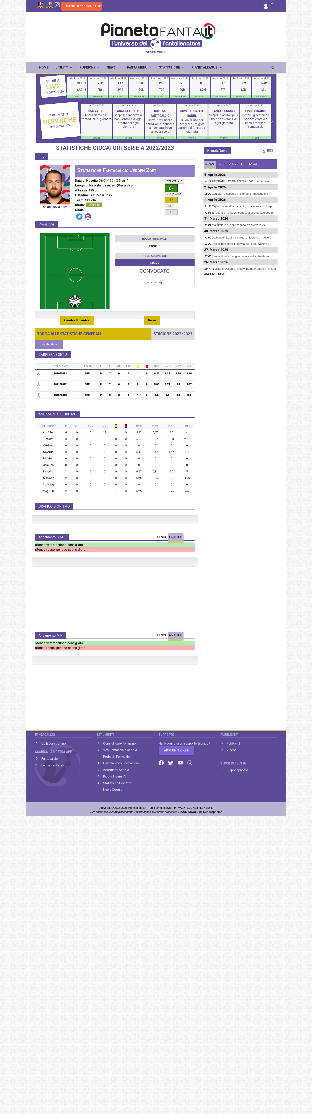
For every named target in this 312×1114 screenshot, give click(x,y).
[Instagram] (57, 4)
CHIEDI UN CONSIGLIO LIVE (83, 6)
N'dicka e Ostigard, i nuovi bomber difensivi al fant (244, 268)
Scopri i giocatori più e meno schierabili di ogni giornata (224, 118)
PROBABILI (98, 96)
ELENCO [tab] (161, 624)
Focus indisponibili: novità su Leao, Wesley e (240, 243)
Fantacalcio (49, 1047)
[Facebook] (162, 1051)
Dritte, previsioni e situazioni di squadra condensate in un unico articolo (160, 125)
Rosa (152, 320)
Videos (232, 1039)
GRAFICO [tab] (175, 624)
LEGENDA (49, 344)
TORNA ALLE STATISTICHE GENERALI (69, 334)
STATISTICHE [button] (169, 67)
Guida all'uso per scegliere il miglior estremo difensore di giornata (192, 125)
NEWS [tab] (209, 164)
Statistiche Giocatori (117, 1072)
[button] (267, 4)
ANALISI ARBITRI (128, 111)
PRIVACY (179, 1096)
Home (44, 67)
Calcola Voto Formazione (121, 1052)
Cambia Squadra (76, 320)
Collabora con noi (54, 1032)
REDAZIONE (205, 1096)
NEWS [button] (111, 67)
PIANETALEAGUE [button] (205, 67)
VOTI (77, 96)
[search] (273, 66)
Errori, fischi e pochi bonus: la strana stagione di (242, 212)
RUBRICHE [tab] (236, 164)
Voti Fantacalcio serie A (120, 1039)
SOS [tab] (221, 164)
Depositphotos (238, 1059)
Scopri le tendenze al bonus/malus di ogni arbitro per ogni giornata (128, 120)
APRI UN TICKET (176, 1039)
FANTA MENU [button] (137, 67)
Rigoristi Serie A (114, 1065)
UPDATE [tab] (253, 164)
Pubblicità (233, 1032)
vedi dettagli (154, 282)
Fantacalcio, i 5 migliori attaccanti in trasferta (240, 256)
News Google (112, 1078)
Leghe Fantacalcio (54, 1054)
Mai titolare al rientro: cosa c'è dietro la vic (239, 225)
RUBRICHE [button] (87, 67)
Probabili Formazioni (117, 1045)
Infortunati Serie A (116, 1059)
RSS (267, 151)
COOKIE (192, 1096)
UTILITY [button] (61, 67)
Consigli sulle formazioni (120, 1032)
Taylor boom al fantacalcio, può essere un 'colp (242, 206)
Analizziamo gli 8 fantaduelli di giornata (96, 117)
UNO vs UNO (96, 111)
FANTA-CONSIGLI (224, 111)
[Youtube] (181, 1051)
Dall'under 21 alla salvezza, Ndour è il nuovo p (241, 237)
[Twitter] (171, 1051)
